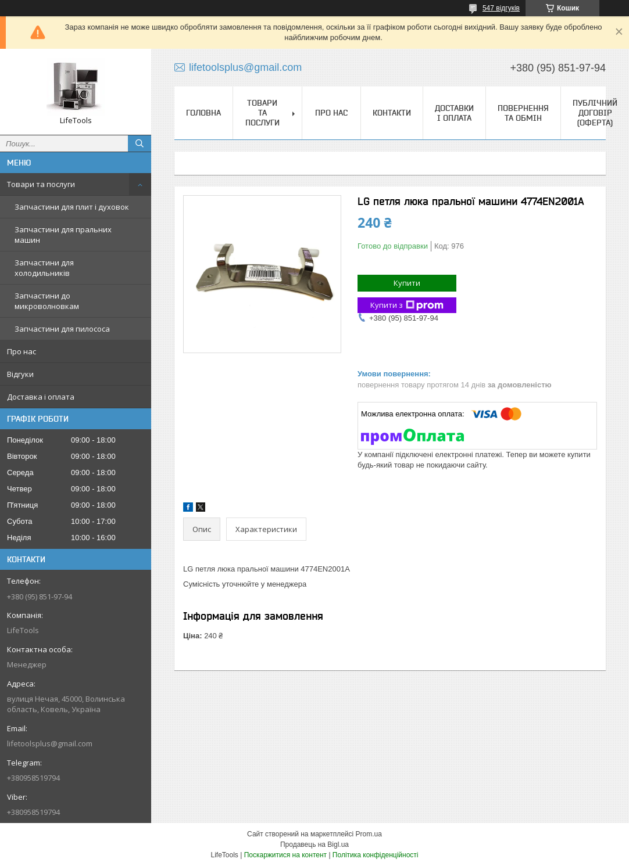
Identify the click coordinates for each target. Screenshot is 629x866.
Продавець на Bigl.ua (314, 844)
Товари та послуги (41, 184)
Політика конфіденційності (376, 855)
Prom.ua (369, 834)
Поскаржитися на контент (285, 855)
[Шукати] (139, 143)
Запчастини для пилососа (62, 329)
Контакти (392, 112)
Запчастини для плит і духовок (72, 207)
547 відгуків (501, 8)
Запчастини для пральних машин (63, 234)
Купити (407, 283)
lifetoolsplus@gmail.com (49, 743)
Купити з (407, 305)
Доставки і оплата (454, 113)
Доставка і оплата (40, 396)
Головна (203, 112)
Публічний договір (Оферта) (595, 112)
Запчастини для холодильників (44, 267)
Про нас (21, 351)
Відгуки (20, 374)
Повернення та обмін (523, 113)
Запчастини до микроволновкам (47, 300)
